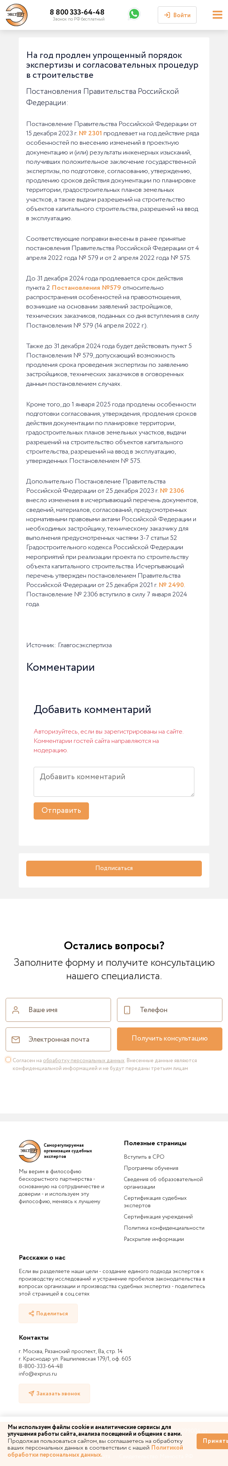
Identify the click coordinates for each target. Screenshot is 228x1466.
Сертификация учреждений (158, 1217)
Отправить (61, 811)
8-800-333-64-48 (41, 1366)
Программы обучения (151, 1168)
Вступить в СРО (144, 1157)
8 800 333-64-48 (77, 12)
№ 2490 (171, 585)
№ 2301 (90, 133)
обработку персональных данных (83, 1060)
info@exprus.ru (38, 1374)
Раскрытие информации (154, 1239)
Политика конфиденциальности (164, 1228)
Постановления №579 (86, 288)
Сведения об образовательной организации (163, 1183)
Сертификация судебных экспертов (155, 1202)
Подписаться (114, 868)
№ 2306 (172, 491)
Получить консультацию (170, 1038)
